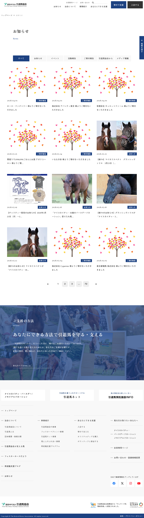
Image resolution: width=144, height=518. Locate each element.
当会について (70, 6)
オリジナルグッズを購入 (88, 436)
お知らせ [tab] (38, 58)
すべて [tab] (21, 58)
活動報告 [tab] (72, 58)
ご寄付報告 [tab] (89, 58)
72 (86, 284)
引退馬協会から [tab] (106, 58)
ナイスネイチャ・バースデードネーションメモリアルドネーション (125, 434)
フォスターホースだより (16, 455)
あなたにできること (22, 365)
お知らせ (57, 6)
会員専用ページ (72, 2)
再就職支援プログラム (50, 446)
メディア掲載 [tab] (123, 58)
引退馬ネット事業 (48, 436)
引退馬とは (9, 431)
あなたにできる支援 (99, 6)
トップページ (7, 15)
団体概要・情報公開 (13, 436)
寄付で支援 (119, 4)
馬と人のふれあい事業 (50, 441)
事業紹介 (83, 6)
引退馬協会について (13, 427)
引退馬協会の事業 (48, 427)
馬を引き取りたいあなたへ (126, 420)
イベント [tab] (55, 58)
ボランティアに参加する (88, 441)
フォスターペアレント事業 (52, 431)
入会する (135, 4)
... (79, 284)
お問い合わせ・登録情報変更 (127, 457)
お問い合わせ (85, 2)
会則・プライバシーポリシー (131, 515)
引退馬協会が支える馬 (15, 446)
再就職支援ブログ (13, 465)
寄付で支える (83, 431)
